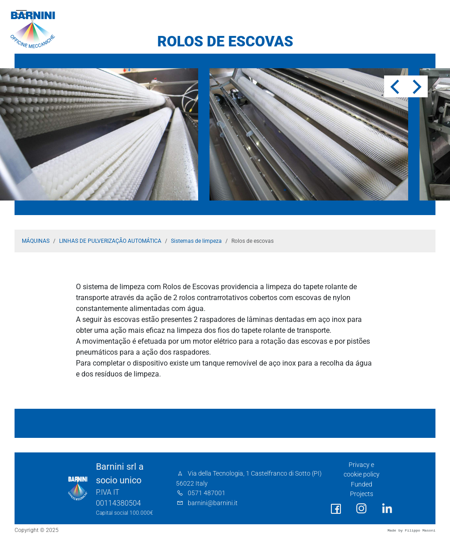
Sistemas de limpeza (196, 241)
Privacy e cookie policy (362, 470)
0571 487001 (206, 493)
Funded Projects (361, 489)
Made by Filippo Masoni (411, 530)
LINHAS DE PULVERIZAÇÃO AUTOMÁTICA (110, 241)
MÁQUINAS (36, 241)
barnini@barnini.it (213, 503)
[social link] (336, 509)
